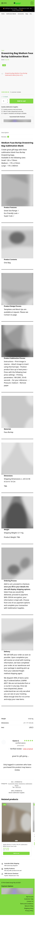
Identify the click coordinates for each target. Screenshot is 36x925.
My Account (29, 897)
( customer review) (15, 92)
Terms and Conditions (26, 903)
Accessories (21, 14)
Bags (26, 14)
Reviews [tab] (5, 137)
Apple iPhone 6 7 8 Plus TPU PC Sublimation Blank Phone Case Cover (15, 845)
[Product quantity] (3, 101)
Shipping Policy (28, 908)
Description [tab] (5, 132)
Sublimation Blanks (11, 14)
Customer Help (28, 899)
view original (28, 749)
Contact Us (30, 901)
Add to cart (21, 101)
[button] (31, 3)
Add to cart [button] (16, 853)
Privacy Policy (29, 910)
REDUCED (18, 787)
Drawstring (33, 14)
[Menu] (4, 3)
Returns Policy (29, 906)
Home (2, 14)
